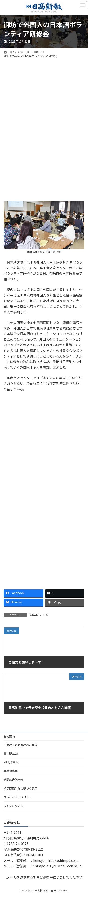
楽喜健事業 (11, 771)
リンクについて (13, 806)
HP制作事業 (11, 762)
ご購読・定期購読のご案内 (20, 745)
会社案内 (9, 736)
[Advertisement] (44, 100)
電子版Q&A (11, 753)
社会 (46, 615)
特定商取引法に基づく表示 (20, 788)
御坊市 (33, 615)
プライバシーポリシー (18, 797)
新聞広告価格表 (13, 780)
